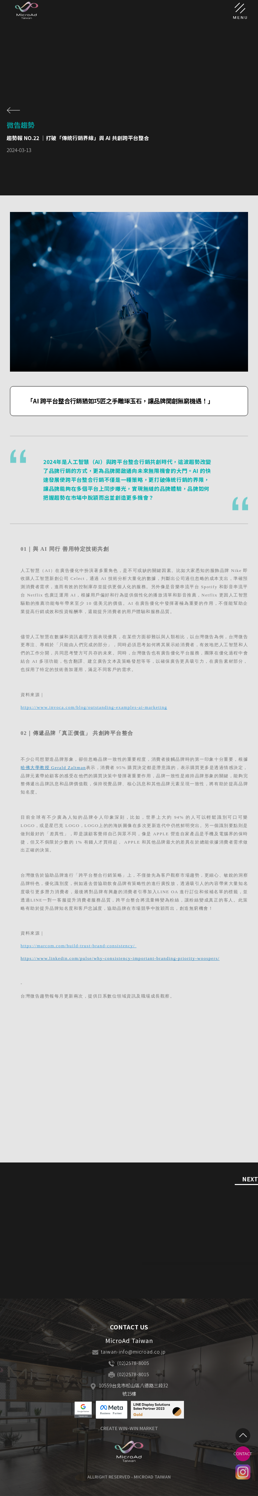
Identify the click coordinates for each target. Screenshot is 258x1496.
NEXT (250, 1179)
